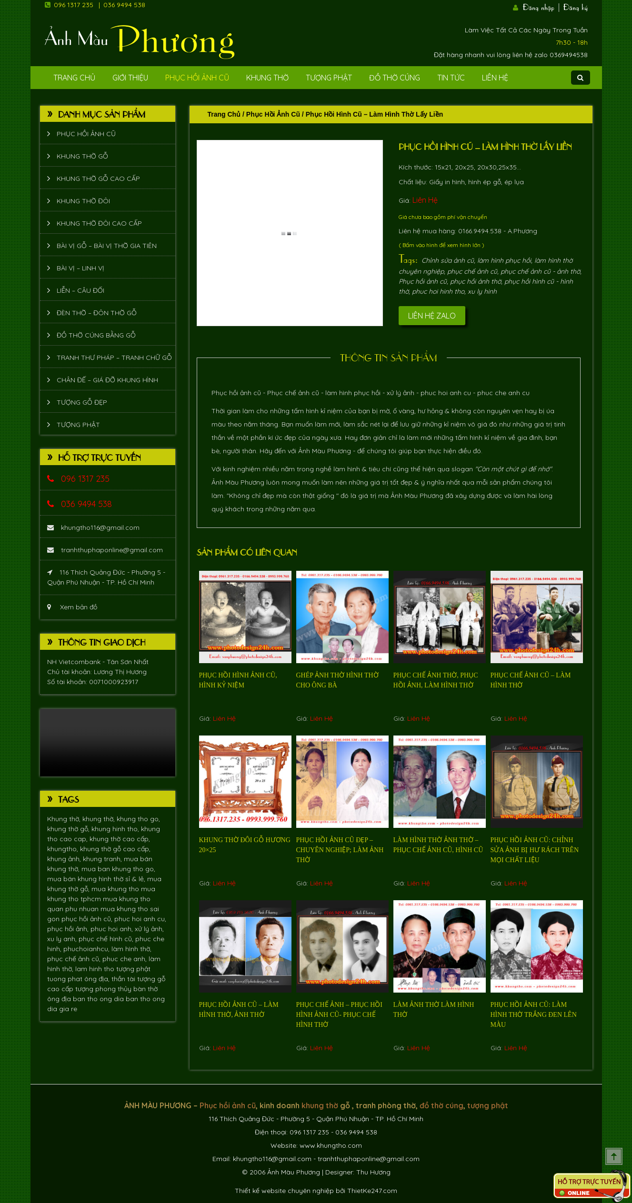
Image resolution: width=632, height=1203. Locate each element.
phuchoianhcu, (87, 949)
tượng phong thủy (104, 988)
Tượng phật (329, 77)
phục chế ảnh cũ (472, 271)
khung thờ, (99, 819)
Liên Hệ (495, 77)
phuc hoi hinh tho (438, 291)
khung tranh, (103, 859)
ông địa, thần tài (110, 978)
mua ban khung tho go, (118, 869)
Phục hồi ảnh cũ (197, 77)
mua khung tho (116, 889)
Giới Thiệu (130, 77)
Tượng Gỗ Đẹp (82, 402)
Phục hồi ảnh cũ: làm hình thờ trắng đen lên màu (534, 1014)
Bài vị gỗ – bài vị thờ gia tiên (107, 245)
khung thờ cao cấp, (120, 839)
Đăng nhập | (542, 6)
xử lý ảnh (400, 392)
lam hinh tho (95, 968)
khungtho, (63, 849)
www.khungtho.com (331, 1145)
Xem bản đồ (72, 607)
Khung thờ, (64, 819)
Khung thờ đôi (83, 201)
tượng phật (133, 968)
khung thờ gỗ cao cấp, (115, 849)
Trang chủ (224, 114)
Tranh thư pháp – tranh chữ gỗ (114, 357)
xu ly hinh (482, 291)
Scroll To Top (613, 1156)
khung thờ (319, 1105)
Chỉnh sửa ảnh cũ (447, 260)
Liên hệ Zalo (432, 315)
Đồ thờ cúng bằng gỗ (96, 335)
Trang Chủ (74, 77)
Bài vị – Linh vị (80, 268)
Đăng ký (575, 6)
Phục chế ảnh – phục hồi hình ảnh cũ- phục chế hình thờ (339, 1014)
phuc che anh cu (503, 392)
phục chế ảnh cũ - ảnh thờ (540, 271)
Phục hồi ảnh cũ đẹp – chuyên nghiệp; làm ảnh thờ (340, 850)
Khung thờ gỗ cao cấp (98, 178)
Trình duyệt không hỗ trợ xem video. (107, 742)
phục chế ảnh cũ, (74, 958)
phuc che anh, (125, 958)
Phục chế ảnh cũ (293, 392)
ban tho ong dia (99, 998)
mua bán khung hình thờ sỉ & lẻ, (97, 879)
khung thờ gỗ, (69, 829)
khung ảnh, (65, 859)
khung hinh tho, (116, 829)
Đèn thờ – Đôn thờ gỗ (97, 312)
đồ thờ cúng (441, 1105)
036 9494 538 (124, 4)
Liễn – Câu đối (80, 290)
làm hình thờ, (131, 949)
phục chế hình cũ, (107, 939)
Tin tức (451, 77)
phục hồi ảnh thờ (475, 281)
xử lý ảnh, (149, 929)
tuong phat (65, 978)
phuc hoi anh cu (445, 392)
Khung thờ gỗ (82, 156)
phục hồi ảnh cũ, (87, 919)
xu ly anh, (63, 939)
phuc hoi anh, (112, 929)
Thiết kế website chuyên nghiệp (284, 1190)
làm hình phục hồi (504, 260)
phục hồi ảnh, (68, 929)
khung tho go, (138, 819)
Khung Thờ (267, 77)
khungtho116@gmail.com (93, 527)
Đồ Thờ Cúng (394, 77)
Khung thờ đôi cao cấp (99, 223)
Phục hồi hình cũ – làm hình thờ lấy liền (485, 146)
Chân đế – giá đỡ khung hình (107, 380)
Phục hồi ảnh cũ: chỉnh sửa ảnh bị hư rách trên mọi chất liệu (535, 850)
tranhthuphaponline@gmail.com (105, 550)
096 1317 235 (73, 4)
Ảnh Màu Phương (324, 451)
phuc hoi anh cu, (140, 919)
